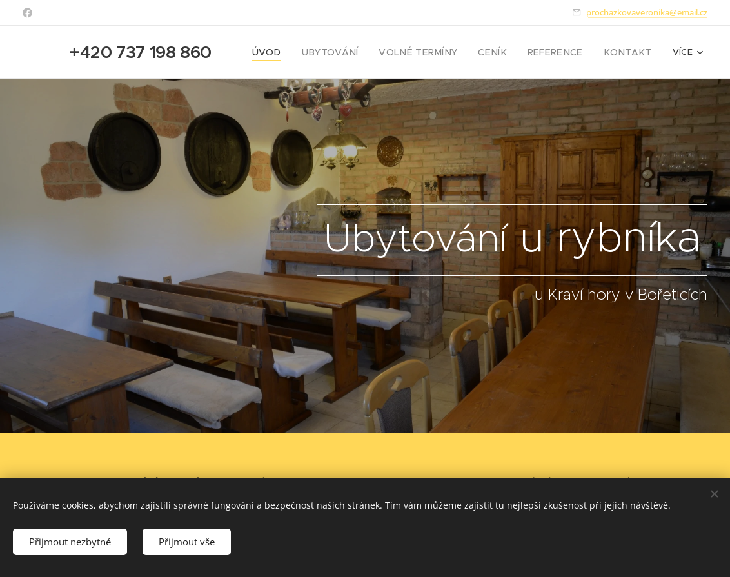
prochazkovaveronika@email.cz (646, 12)
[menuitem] (297, 52)
